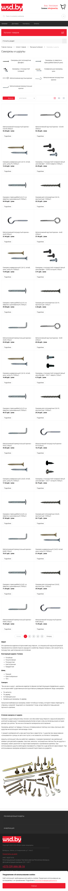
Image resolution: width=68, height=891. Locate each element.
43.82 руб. (18, 450)
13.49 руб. (50, 627)
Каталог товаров (34, 32)
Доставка (15, 24)
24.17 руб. (50, 521)
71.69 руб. (18, 592)
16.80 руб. (18, 380)
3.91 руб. (50, 274)
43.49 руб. (50, 168)
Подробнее (7, 136)
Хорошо (34, 886)
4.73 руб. (50, 380)
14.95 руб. (18, 274)
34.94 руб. (18, 203)
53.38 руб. (18, 132)
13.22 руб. (18, 168)
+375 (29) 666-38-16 (14, 868)
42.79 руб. (50, 486)
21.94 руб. (50, 557)
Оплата (36, 24)
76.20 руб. (18, 627)
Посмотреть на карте (10, 856)
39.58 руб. (18, 309)
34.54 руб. (50, 592)
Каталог (4, 24)
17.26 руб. (18, 486)
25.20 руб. (18, 344)
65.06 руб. (50, 344)
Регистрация (53, 5)
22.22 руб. (50, 203)
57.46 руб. (18, 521)
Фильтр (8, 98)
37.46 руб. (18, 238)
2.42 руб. (50, 309)
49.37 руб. (18, 415)
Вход (46, 5)
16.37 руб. (50, 450)
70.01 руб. (18, 557)
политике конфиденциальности (46, 880)
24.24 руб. (50, 415)
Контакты (26, 24)
